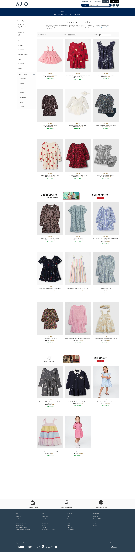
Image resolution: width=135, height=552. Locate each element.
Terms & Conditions (20, 521)
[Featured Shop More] (81, 14)
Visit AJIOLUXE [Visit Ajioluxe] (114, 1)
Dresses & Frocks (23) (25, 35)
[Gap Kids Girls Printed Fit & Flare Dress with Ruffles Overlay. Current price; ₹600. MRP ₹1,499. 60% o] (50, 387)
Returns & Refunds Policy (21, 527)
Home (17, 17)
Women (69, 518)
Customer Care (97, 1)
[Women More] (64, 14)
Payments (44, 525)
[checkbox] (26, 26)
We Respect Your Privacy (21, 523)
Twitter (94, 523)
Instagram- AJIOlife (97, 518)
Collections (70, 534)
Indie (69, 523)
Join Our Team (19, 518)
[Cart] (117, 5)
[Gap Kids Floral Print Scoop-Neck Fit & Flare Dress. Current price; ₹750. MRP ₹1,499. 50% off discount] (50, 272)
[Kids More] (69, 14)
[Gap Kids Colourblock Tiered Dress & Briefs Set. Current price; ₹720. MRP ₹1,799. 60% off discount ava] (50, 436)
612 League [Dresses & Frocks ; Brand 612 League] (100, 27)
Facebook (95, 516)
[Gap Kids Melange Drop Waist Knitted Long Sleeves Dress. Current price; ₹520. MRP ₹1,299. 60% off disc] (78, 322)
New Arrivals (70, 527)
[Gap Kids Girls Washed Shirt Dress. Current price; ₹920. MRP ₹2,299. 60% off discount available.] (78, 436)
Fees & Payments (19, 525)
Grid (65, 34)
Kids (68, 521)
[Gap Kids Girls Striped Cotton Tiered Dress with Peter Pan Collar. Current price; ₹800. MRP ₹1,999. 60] (106, 223)
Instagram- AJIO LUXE (98, 521)
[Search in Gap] (100, 5)
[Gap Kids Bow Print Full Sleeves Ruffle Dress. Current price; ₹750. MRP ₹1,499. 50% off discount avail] (50, 159)
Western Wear (28, 17)
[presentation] (80, 264)
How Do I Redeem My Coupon (48, 529)
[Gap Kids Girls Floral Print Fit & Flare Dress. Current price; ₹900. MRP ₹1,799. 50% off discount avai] (106, 59)
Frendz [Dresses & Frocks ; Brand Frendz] (105, 27)
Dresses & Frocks (37, 17)
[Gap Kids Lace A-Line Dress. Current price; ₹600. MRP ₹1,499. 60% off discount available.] (78, 222)
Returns (43, 521)
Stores (69, 525)
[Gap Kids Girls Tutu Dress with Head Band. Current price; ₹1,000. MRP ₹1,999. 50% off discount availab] (78, 109)
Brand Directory (71, 529)
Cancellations (45, 523)
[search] (110, 5)
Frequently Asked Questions (48, 518)
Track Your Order (45, 516)
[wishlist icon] (113, 5)
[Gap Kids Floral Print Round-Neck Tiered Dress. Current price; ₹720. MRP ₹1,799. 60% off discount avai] (106, 109)
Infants (22, 17)
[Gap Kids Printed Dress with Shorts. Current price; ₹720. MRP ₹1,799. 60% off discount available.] (50, 59)
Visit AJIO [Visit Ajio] (105, 1)
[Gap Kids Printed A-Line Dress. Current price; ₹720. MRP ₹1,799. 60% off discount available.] (106, 272)
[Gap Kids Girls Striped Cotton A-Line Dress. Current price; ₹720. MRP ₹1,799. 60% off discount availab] (106, 386)
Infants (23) (23, 27)
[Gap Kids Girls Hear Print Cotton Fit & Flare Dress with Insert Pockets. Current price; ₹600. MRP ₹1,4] (78, 60)
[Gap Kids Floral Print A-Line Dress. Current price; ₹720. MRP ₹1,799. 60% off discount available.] (50, 109)
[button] (26, 21)
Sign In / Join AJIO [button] (86, 1)
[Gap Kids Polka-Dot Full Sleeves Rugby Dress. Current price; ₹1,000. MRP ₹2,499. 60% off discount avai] (78, 386)
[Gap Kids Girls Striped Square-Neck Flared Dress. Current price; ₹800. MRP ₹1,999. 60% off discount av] (78, 272)
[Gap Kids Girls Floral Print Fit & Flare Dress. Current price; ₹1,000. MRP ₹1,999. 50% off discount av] (78, 159)
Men (68, 516)
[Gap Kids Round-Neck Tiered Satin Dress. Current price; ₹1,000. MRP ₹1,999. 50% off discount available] (106, 159)
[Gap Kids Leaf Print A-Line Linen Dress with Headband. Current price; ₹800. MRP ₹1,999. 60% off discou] (106, 322)
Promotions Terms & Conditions (23, 529)
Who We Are (18, 516)
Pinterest (95, 525)
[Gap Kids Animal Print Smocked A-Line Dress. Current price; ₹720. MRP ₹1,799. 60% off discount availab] (50, 222)
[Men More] (57, 14)
